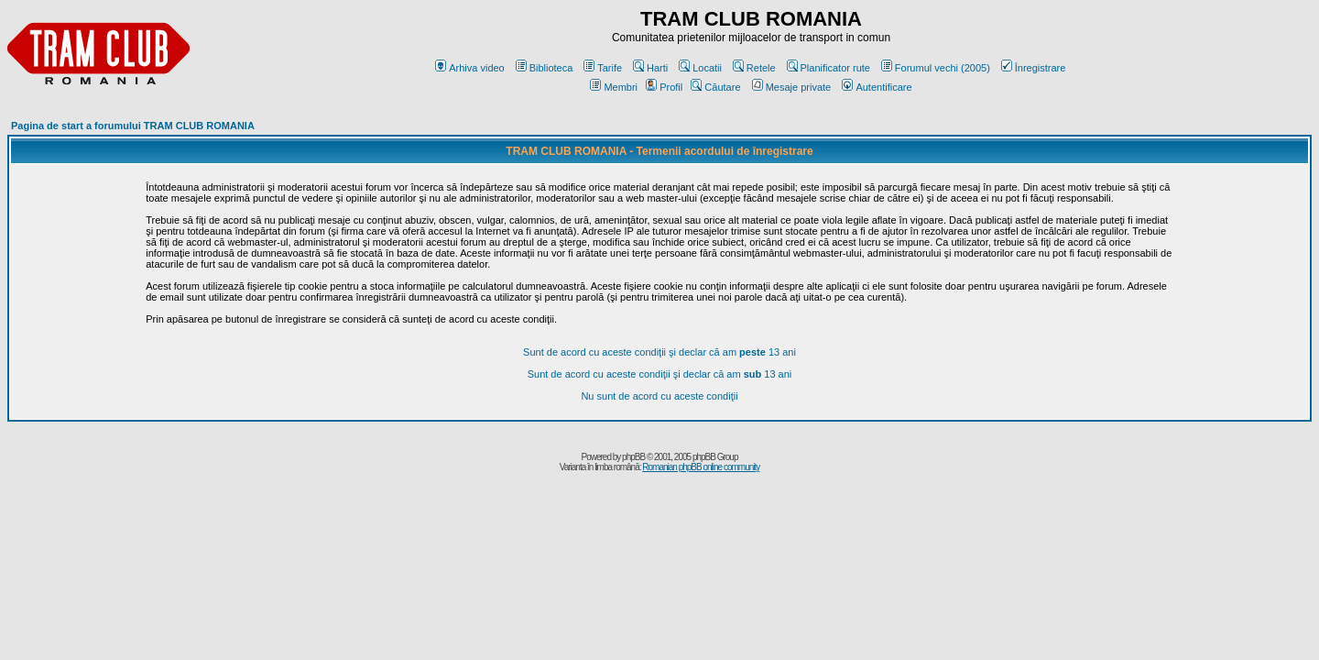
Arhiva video (470, 67)
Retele (754, 67)
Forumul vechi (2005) (935, 67)
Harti (650, 67)
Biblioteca (544, 67)
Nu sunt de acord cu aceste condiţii (659, 396)
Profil (664, 87)
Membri (614, 87)
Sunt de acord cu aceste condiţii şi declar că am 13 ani (659, 352)
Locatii (700, 67)
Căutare (715, 87)
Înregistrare (1033, 67)
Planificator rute (828, 67)
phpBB (633, 457)
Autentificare (876, 87)
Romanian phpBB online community (700, 467)
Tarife (602, 67)
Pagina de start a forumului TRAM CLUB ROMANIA (133, 125)
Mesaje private (792, 87)
